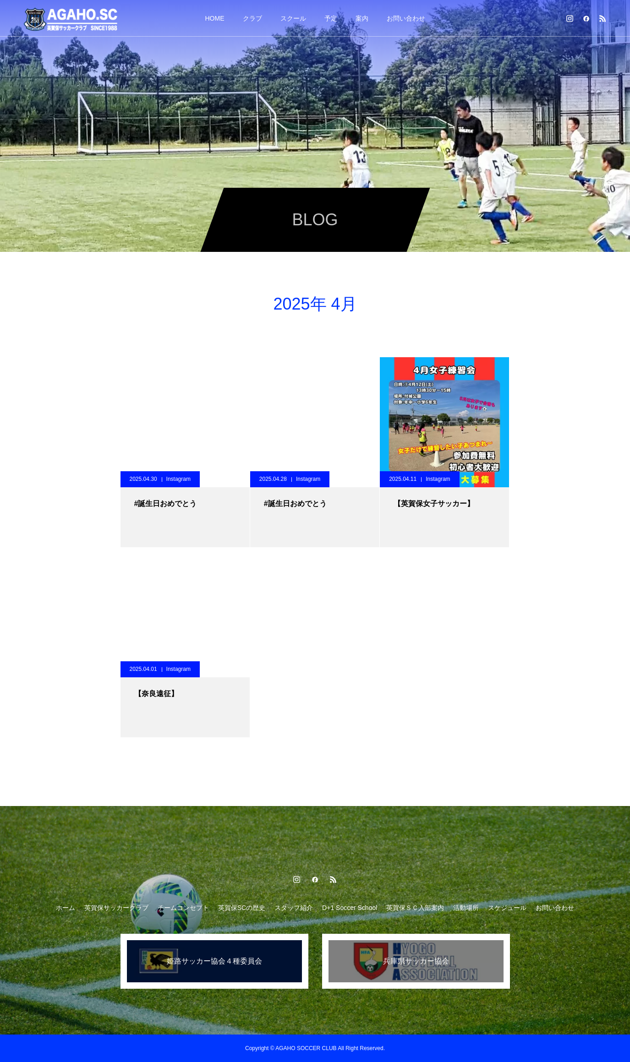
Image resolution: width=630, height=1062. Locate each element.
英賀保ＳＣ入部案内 (415, 907)
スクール (293, 18)
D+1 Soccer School (349, 907)
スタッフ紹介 (293, 907)
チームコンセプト (183, 907)
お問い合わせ (406, 18)
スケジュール (507, 907)
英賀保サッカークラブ (116, 907)
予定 (330, 18)
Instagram (178, 479)
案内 (362, 18)
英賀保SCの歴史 (241, 907)
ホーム (65, 907)
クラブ (252, 18)
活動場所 (466, 907)
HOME (215, 18)
